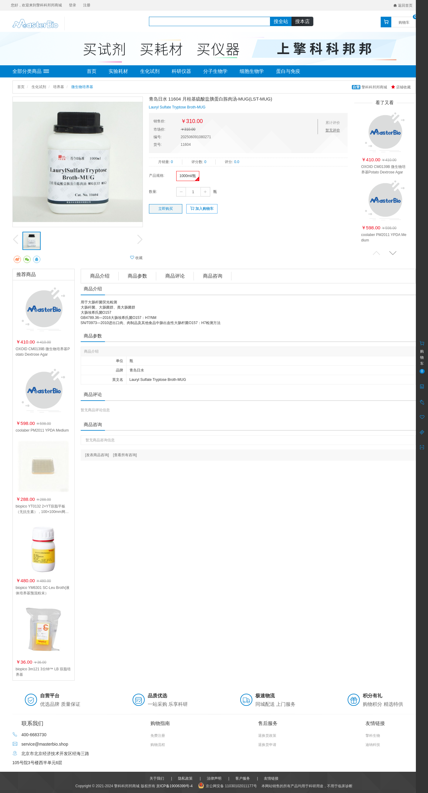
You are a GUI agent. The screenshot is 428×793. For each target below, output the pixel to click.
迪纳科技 (373, 745)
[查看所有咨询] (125, 455)
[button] (393, 253)
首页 (91, 71)
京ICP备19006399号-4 (174, 786)
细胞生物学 (252, 71)
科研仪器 (181, 71)
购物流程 (157, 745)
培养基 (58, 87)
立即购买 (165, 209)
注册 (86, 5)
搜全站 (281, 21)
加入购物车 (202, 208)
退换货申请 (267, 745)
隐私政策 (185, 778)
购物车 (404, 22)
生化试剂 (150, 71)
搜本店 (302, 21)
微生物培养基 (82, 87)
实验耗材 (118, 71)
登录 (72, 5)
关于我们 (157, 778)
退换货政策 (267, 735)
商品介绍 (100, 276)
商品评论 (175, 276)
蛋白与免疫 (288, 71)
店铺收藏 (401, 87)
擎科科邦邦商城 (370, 87)
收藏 (136, 257)
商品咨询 (212, 276)
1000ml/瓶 (188, 176)
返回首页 (403, 5)
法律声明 (214, 778)
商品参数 (137, 276)
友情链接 (271, 778)
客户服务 (242, 778)
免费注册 (157, 735)
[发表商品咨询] (97, 455)
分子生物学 (215, 71)
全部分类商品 (30, 71)
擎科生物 (373, 735)
